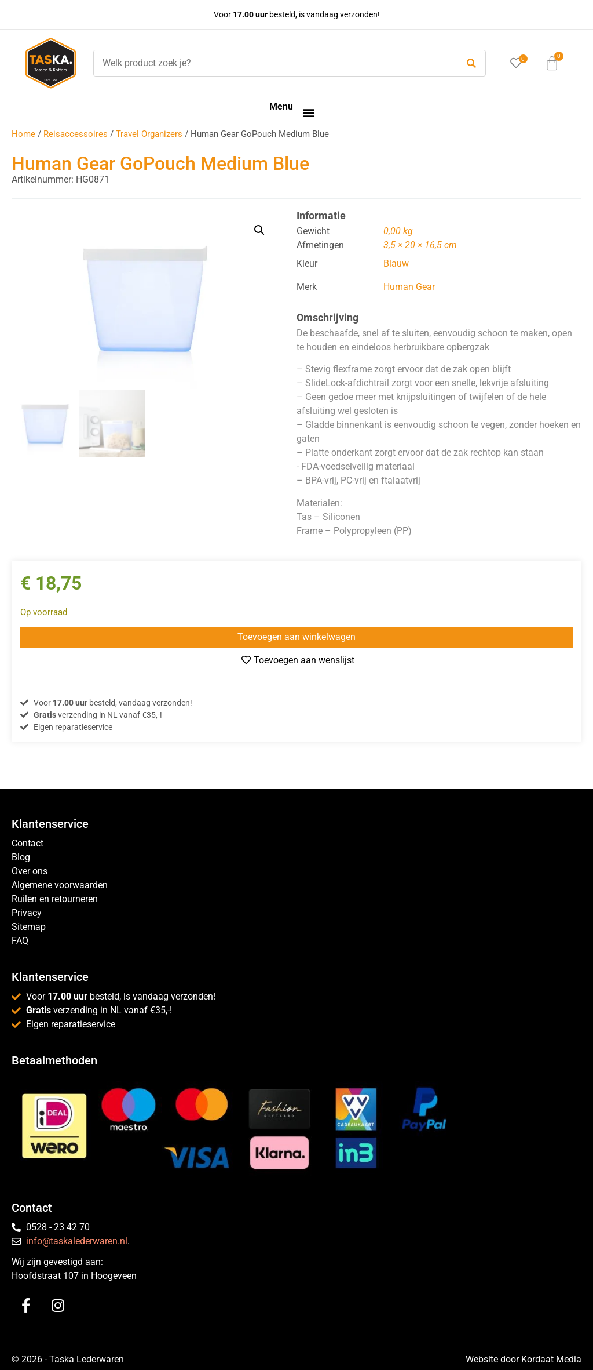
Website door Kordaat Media (523, 1359)
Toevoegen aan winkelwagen (296, 636)
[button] (308, 112)
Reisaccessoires (75, 134)
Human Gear (409, 286)
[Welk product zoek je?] (273, 63)
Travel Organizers (149, 134)
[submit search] (471, 63)
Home (23, 134)
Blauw (396, 263)
